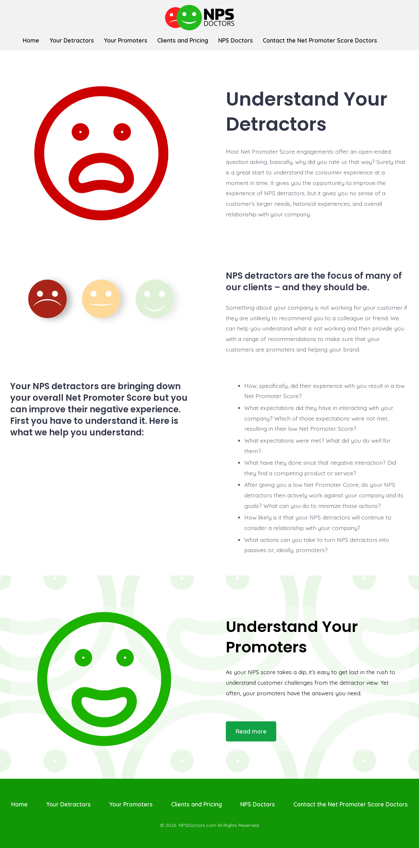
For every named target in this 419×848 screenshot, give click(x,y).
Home (31, 40)
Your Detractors (71, 40)
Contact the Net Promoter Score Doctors (320, 40)
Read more (251, 731)
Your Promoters (125, 40)
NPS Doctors (235, 40)
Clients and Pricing (182, 40)
